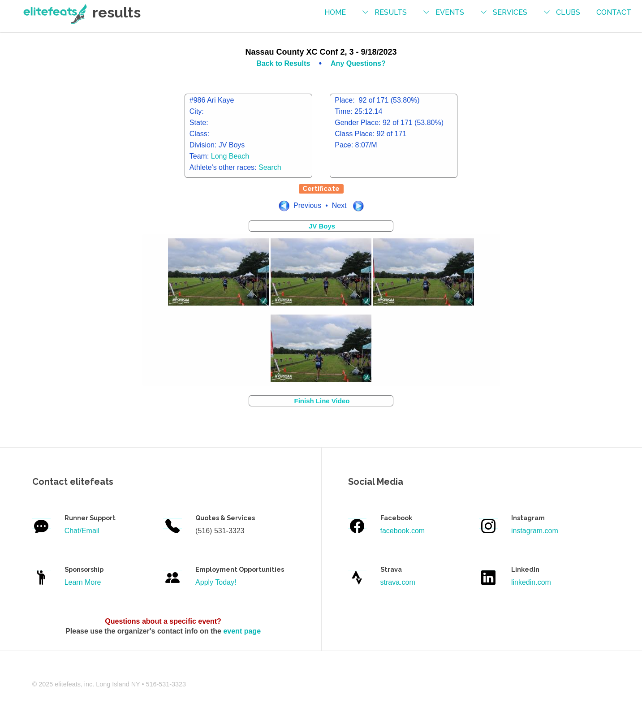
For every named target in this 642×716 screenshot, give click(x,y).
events (449, 12)
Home (335, 12)
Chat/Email (82, 531)
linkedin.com (531, 582)
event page (242, 631)
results (391, 12)
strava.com (397, 582)
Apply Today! (215, 582)
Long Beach (230, 156)
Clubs (568, 12)
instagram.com (534, 531)
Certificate (321, 189)
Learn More (83, 582)
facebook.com (402, 531)
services (510, 12)
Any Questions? (358, 63)
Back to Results (284, 63)
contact (613, 12)
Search (270, 167)
